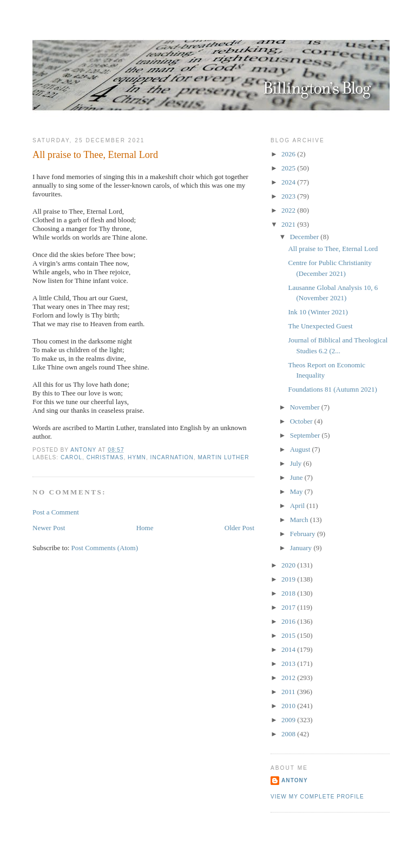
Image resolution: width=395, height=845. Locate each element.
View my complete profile (317, 797)
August (301, 449)
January (302, 548)
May (297, 491)
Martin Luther (223, 457)
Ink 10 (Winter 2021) (317, 312)
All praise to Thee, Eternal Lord (333, 249)
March (300, 520)
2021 (289, 224)
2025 (289, 168)
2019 (289, 579)
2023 (289, 196)
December (305, 237)
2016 (289, 621)
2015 (289, 635)
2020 (289, 565)
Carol (71, 457)
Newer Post (48, 528)
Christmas (105, 457)
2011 (289, 692)
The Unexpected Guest (320, 326)
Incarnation (172, 457)
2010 (289, 706)
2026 (289, 154)
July (297, 463)
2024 (289, 182)
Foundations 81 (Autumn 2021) (332, 389)
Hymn (137, 457)
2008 (289, 734)
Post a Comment (55, 512)
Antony (294, 780)
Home (145, 528)
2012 (289, 678)
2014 (289, 649)
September (306, 435)
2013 (289, 663)
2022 (289, 210)
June (297, 477)
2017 (289, 607)
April (298, 505)
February (303, 534)
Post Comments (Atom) (105, 548)
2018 (289, 593)
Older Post (239, 528)
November (305, 407)
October (302, 421)
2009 (289, 720)
